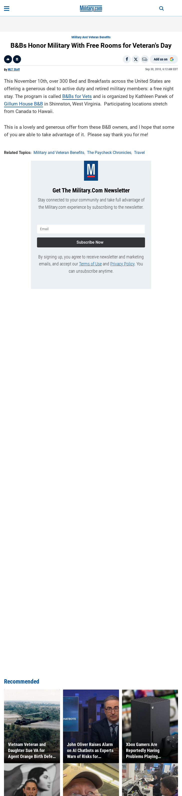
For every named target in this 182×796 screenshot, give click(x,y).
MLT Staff (14, 69)
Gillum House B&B (23, 104)
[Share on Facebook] (127, 59)
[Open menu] (6, 8)
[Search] (161, 8)
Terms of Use (90, 263)
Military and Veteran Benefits (91, 37)
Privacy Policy (122, 263)
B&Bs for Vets (77, 96)
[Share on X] (136, 59)
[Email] (145, 59)
